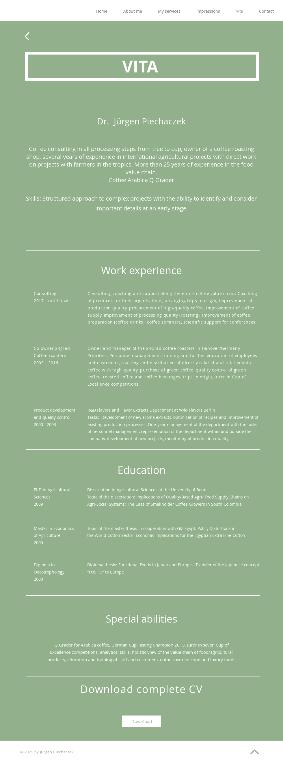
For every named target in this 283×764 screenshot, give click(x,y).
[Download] (141, 721)
